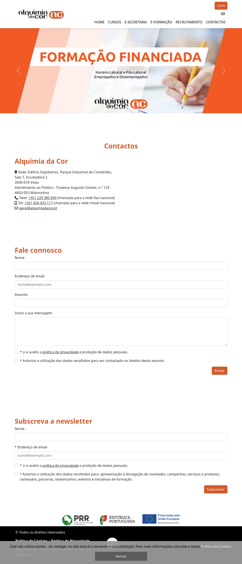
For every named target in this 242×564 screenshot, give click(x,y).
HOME (99, 22)
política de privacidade (60, 352)
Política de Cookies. (216, 546)
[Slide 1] (117, 107)
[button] (223, 14)
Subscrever (216, 489)
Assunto (21, 294)
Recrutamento (189, 22)
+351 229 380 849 (43, 197)
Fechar (121, 556)
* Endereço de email (31, 447)
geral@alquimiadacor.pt (38, 208)
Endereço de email (29, 276)
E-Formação (161, 22)
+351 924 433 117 (38, 203)
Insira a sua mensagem (33, 313)
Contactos (215, 22)
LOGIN (221, 6)
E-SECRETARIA (136, 22)
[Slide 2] (125, 107)
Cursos (114, 22)
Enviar (220, 370)
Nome (19, 257)
